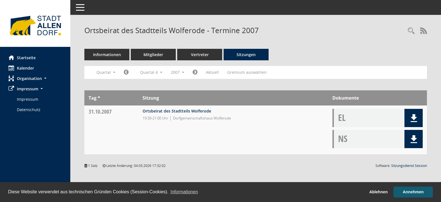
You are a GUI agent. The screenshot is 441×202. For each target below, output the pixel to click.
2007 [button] (177, 72)
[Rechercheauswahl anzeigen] (411, 31)
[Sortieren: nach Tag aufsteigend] (99, 98)
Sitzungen (246, 54)
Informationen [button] (184, 191)
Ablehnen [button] (378, 192)
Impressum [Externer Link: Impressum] (27, 99)
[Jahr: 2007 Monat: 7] (126, 72)
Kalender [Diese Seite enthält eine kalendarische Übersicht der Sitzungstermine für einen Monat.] (21, 68)
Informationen (107, 54)
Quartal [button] (105, 72)
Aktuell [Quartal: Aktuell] (212, 72)
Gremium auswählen (247, 72)
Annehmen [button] (413, 192)
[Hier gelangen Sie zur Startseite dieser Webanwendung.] (35, 25)
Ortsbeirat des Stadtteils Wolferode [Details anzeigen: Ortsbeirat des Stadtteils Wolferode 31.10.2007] (177, 111)
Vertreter (200, 54)
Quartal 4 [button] (151, 72)
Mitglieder (153, 54)
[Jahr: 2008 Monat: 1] (195, 72)
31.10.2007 (100, 111)
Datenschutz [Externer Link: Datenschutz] (28, 109)
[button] (35, 78)
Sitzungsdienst (409, 165)
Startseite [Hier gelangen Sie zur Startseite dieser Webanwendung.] (22, 57)
